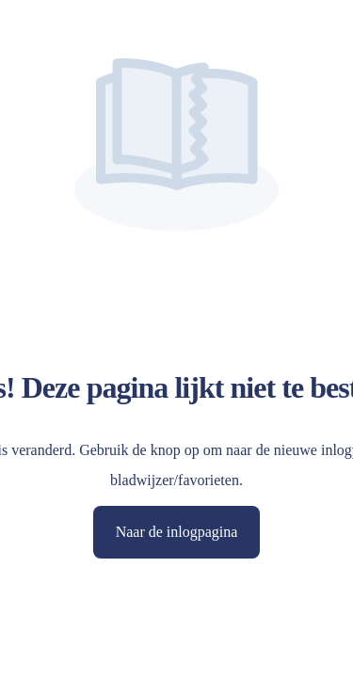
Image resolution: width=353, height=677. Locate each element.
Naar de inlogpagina (177, 532)
